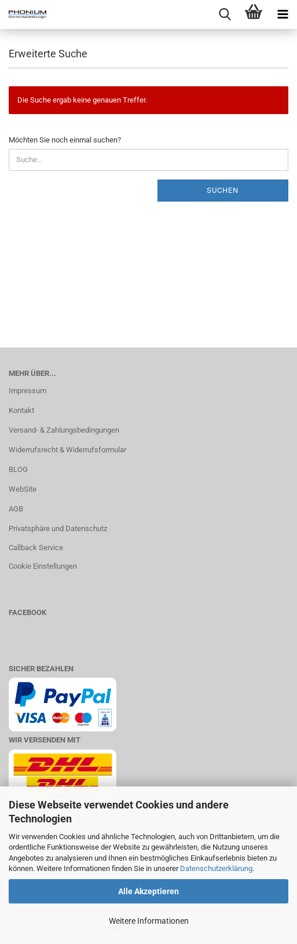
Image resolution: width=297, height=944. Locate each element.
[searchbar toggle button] (224, 14)
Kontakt (21, 410)
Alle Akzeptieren (148, 891)
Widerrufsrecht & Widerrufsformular (67, 449)
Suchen (223, 190)
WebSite (22, 489)
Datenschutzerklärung (216, 868)
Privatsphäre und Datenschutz (58, 528)
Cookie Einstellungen (43, 566)
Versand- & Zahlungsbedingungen (64, 430)
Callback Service (36, 547)
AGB (16, 508)
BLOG (18, 469)
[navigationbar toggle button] (282, 14)
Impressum (27, 390)
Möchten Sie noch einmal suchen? (65, 140)
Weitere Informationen (149, 920)
